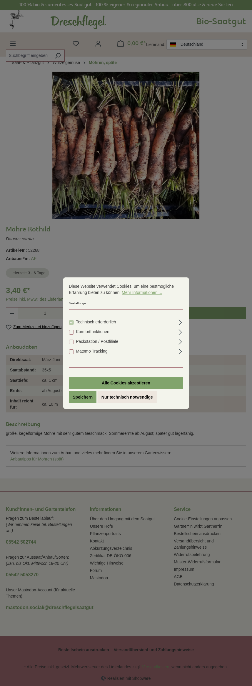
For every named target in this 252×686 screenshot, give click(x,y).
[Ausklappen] (180, 321)
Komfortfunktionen (92, 331)
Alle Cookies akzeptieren (126, 383)
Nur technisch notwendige (127, 397)
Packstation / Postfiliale (97, 341)
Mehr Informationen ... (142, 292)
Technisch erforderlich (96, 322)
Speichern (83, 397)
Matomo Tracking (91, 351)
